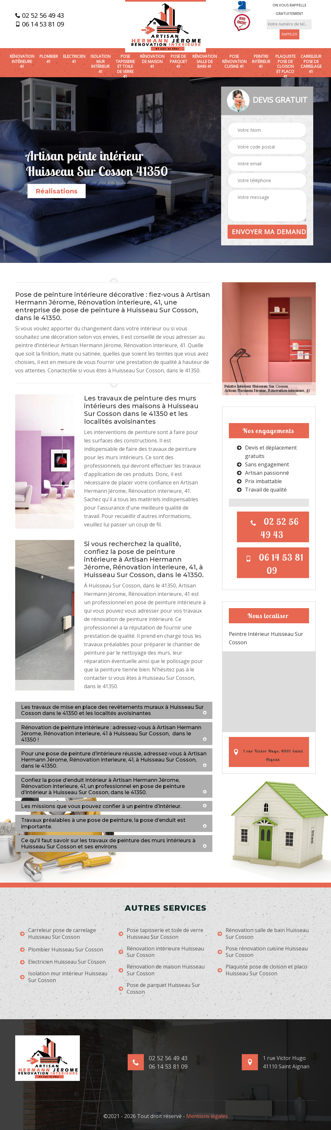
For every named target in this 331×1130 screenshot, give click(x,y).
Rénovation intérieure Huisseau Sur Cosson (161, 952)
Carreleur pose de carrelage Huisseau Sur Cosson (58, 933)
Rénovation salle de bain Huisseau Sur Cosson (263, 933)
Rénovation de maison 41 (152, 61)
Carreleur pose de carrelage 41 (311, 64)
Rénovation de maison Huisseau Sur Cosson (162, 970)
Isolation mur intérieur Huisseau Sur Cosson (63, 977)
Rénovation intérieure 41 (22, 61)
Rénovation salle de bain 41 (204, 61)
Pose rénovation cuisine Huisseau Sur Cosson (263, 952)
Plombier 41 (48, 59)
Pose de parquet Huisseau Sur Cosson (159, 988)
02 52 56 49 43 (39, 15)
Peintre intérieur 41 (261, 61)
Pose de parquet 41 (178, 61)
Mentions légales (207, 1116)
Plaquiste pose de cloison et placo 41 (285, 66)
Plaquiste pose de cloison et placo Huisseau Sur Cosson (262, 970)
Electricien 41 (74, 59)
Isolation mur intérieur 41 (101, 64)
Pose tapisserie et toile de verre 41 (125, 66)
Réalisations (57, 191)
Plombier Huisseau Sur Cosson (61, 949)
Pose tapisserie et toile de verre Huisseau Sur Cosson (161, 933)
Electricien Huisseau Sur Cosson (63, 962)
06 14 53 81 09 (39, 24)
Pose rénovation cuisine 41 (234, 61)
